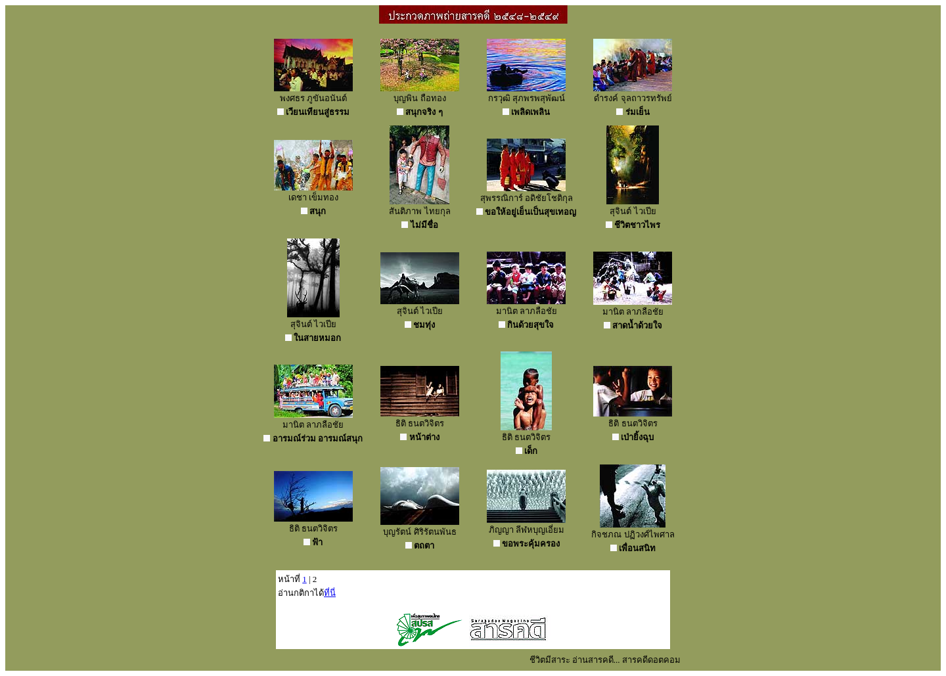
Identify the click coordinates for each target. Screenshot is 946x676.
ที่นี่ (330, 593)
